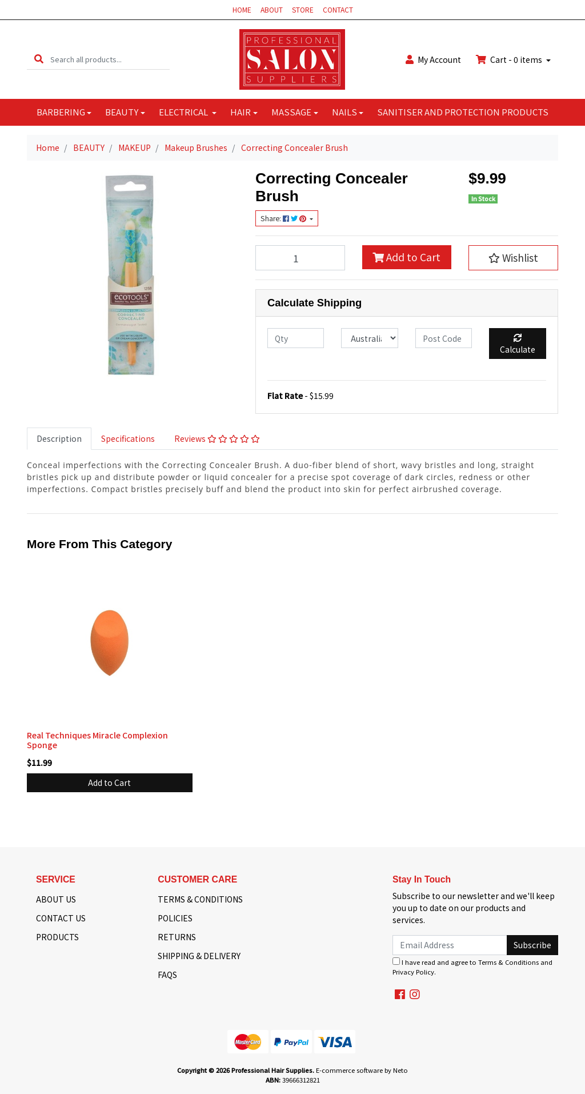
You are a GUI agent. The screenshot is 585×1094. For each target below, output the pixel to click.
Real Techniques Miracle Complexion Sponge (97, 739)
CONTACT (338, 9)
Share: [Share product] (284, 218)
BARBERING (61, 112)
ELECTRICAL (184, 112)
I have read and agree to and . (472, 966)
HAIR (240, 112)
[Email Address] (449, 945)
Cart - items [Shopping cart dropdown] (510, 59)
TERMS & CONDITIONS (200, 899)
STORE (303, 9)
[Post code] (443, 338)
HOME (242, 9)
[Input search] (110, 59)
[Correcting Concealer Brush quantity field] (300, 257)
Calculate (517, 344)
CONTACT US (61, 918)
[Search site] (39, 59)
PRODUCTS (57, 937)
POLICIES (175, 918)
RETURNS (177, 937)
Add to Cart (406, 257)
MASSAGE (291, 112)
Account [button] (433, 59)
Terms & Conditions (508, 962)
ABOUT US (56, 899)
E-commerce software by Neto (362, 1070)
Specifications (128, 438)
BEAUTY (121, 112)
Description (59, 438)
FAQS (167, 974)
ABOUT (272, 9)
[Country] (369, 338)
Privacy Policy (413, 971)
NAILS (344, 112)
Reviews (217, 438)
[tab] (59, 439)
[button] (513, 257)
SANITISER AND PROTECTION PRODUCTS (462, 112)
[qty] (295, 338)
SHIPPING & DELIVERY (199, 955)
